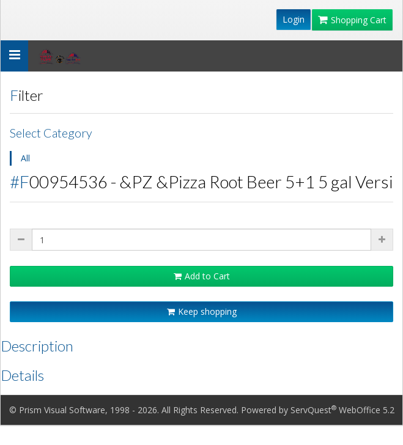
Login (294, 19)
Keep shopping (202, 311)
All (25, 158)
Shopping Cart (352, 20)
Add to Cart (202, 276)
